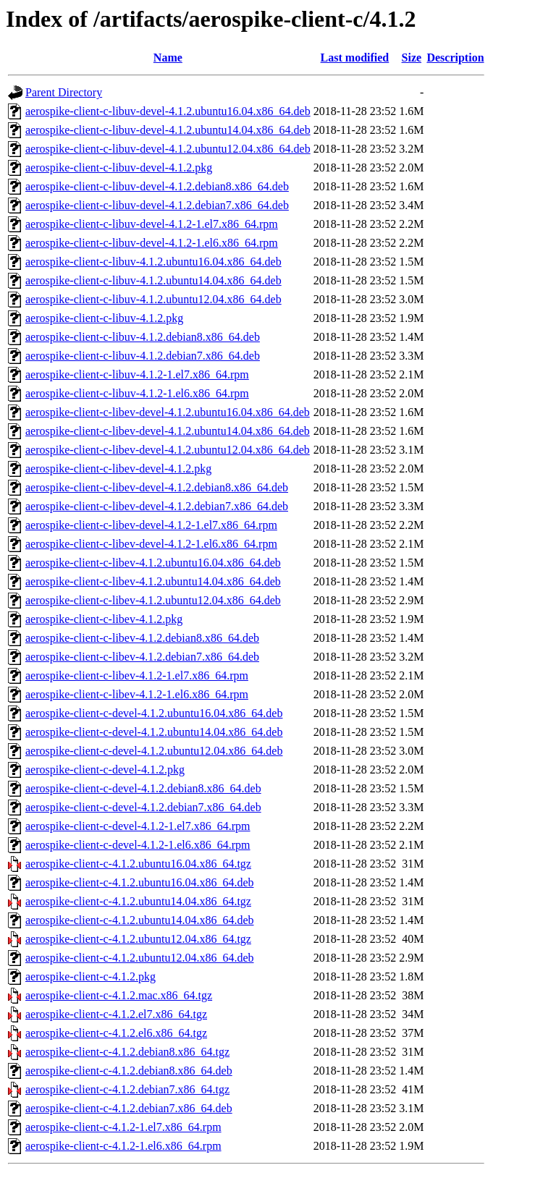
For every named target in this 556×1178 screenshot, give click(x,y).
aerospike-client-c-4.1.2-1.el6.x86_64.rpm (123, 1146)
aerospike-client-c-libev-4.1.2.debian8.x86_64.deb (142, 638)
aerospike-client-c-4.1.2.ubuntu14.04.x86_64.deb (139, 920)
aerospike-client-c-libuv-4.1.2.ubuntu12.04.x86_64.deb (153, 299)
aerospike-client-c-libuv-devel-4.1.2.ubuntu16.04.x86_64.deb (168, 111)
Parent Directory (63, 92)
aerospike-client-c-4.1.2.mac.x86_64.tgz (118, 995)
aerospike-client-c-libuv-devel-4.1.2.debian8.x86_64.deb (157, 186)
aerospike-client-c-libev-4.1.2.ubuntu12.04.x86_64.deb (153, 600)
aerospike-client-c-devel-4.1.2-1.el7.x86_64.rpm (137, 826)
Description (455, 57)
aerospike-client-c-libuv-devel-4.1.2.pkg (118, 167)
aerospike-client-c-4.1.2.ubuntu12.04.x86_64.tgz (138, 939)
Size (412, 57)
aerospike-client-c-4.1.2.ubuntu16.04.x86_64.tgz (138, 863)
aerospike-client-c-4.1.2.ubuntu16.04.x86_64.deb (139, 882)
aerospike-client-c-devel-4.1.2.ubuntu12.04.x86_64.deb (153, 751)
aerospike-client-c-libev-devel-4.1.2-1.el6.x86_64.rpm (151, 544)
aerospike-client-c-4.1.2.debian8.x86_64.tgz (127, 1052)
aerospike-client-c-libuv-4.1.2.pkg (104, 318)
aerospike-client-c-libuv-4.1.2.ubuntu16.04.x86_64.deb (153, 261)
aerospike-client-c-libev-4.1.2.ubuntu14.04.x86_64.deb (153, 581)
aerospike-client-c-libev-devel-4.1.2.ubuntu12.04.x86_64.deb (167, 450)
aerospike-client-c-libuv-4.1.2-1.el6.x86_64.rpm (137, 393)
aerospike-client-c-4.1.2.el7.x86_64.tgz (116, 1014)
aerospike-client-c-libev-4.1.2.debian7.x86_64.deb (142, 657)
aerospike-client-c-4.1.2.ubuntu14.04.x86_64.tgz (138, 901)
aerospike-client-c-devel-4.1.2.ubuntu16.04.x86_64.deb (153, 713)
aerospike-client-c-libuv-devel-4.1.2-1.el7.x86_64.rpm (151, 224)
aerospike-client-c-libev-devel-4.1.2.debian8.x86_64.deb (156, 487)
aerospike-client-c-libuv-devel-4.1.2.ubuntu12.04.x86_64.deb (168, 149)
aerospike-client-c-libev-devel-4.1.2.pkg (118, 468)
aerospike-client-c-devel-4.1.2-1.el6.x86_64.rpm (137, 845)
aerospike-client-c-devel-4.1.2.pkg (105, 769)
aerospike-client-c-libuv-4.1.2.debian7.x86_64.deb (142, 355)
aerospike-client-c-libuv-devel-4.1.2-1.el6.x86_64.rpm (151, 243)
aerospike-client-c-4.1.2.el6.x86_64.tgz (116, 1033)
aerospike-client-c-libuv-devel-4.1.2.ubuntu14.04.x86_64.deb (168, 130)
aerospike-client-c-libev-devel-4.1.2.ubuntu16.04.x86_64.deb (167, 412)
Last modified (355, 57)
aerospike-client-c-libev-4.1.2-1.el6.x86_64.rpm (136, 694)
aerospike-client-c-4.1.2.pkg (90, 976)
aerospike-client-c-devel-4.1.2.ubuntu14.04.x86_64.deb (153, 732)
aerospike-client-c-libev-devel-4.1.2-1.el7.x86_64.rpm (151, 525)
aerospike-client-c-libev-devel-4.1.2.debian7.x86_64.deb (156, 506)
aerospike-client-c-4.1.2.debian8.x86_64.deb (128, 1070)
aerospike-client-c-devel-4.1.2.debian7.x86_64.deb (143, 807)
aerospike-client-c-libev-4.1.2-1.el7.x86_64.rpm (136, 675)
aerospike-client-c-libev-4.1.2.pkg (103, 619)
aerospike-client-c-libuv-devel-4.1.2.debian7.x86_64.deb (157, 205)
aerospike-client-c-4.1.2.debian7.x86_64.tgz (127, 1089)
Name (167, 57)
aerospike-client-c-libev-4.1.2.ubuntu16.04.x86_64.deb (153, 562)
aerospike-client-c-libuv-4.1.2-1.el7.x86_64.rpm (137, 374)
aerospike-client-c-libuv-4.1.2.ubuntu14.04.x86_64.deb (153, 280)
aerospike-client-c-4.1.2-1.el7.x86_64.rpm (123, 1127)
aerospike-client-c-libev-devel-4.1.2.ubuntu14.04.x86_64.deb (167, 431)
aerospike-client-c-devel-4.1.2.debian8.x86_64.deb (143, 788)
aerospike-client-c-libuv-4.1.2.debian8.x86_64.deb (142, 337)
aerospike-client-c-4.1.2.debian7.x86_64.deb (128, 1108)
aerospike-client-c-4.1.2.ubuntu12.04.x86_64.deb (139, 958)
